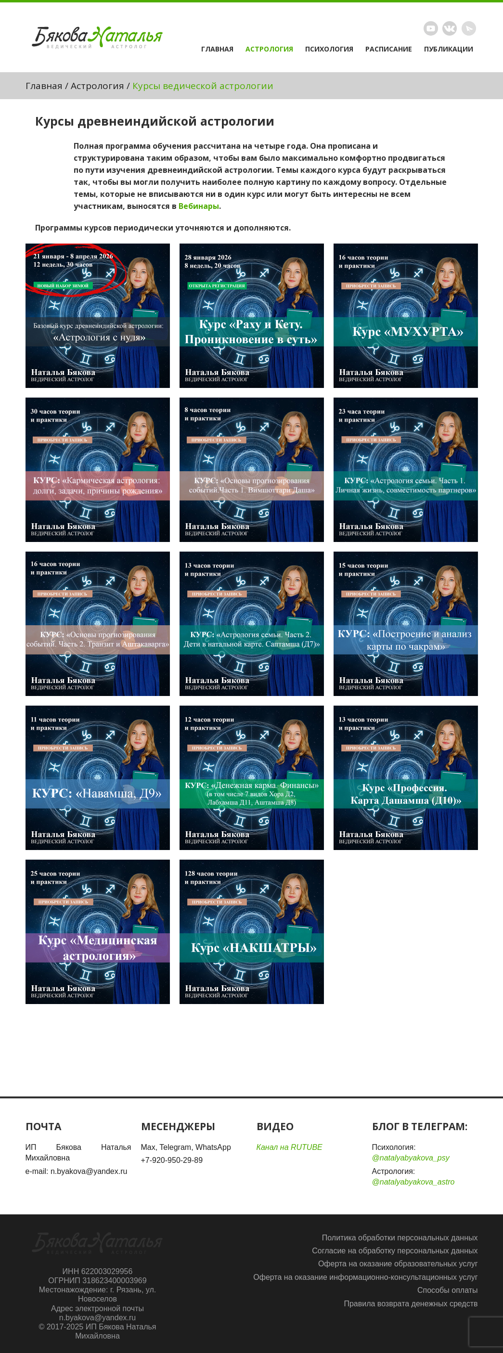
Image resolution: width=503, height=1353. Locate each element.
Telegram (469, 28)
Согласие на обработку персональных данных (394, 1251)
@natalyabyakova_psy (411, 1158)
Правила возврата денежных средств (410, 1304)
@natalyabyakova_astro (413, 1182)
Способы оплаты (447, 1290)
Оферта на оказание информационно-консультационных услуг (365, 1277)
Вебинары (199, 206)
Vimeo (449, 28)
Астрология (269, 49)
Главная (217, 49)
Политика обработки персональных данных (400, 1238)
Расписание (388, 49)
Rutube (431, 28)
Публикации (448, 49)
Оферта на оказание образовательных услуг (398, 1264)
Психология (329, 49)
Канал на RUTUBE (289, 1147)
